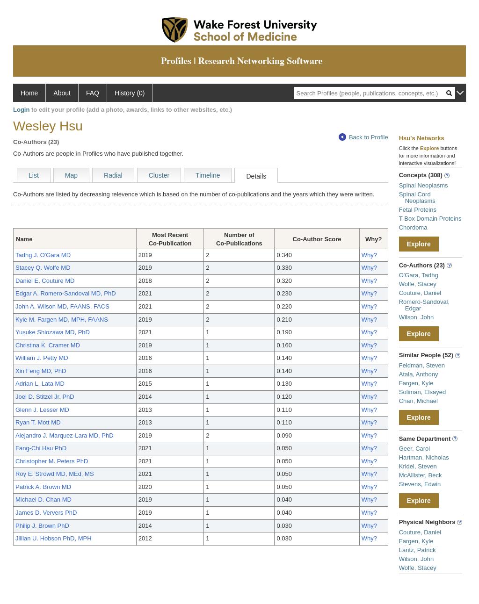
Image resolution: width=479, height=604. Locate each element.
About (62, 93)
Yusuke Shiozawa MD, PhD (52, 332)
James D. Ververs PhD (46, 512)
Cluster (159, 175)
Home (29, 93)
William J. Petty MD (41, 357)
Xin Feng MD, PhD (40, 370)
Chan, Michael (418, 400)
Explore (419, 244)
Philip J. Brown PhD (42, 525)
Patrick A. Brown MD (43, 486)
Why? (369, 255)
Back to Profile (363, 137)
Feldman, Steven (422, 365)
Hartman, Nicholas (424, 457)
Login (21, 109)
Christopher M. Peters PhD (51, 461)
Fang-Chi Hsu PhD (40, 448)
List (34, 175)
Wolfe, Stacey (417, 284)
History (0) (130, 93)
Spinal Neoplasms (423, 185)
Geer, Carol (414, 448)
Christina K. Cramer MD (47, 345)
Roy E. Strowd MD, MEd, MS (54, 473)
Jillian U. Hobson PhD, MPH (53, 538)
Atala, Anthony (418, 374)
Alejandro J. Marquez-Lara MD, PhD (64, 435)
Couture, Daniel (420, 292)
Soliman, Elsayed (422, 391)
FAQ (92, 93)
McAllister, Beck (420, 475)
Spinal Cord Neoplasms (417, 197)
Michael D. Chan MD (43, 499)
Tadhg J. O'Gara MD (43, 255)
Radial (113, 175)
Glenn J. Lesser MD (42, 409)
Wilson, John (416, 317)
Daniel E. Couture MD (44, 280)
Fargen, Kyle (416, 383)
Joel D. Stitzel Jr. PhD (44, 396)
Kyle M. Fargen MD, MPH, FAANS (61, 319)
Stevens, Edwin (420, 484)
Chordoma (413, 227)
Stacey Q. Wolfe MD (43, 267)
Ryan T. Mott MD (38, 422)
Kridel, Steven (418, 466)
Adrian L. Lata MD (40, 383)
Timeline (208, 175)
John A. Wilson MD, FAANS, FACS (62, 306)
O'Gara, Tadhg (418, 275)
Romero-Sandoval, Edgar (424, 305)
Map (71, 175)
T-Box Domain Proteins (430, 218)
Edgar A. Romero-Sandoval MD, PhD (65, 293)
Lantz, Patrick (417, 550)
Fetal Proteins (417, 209)
